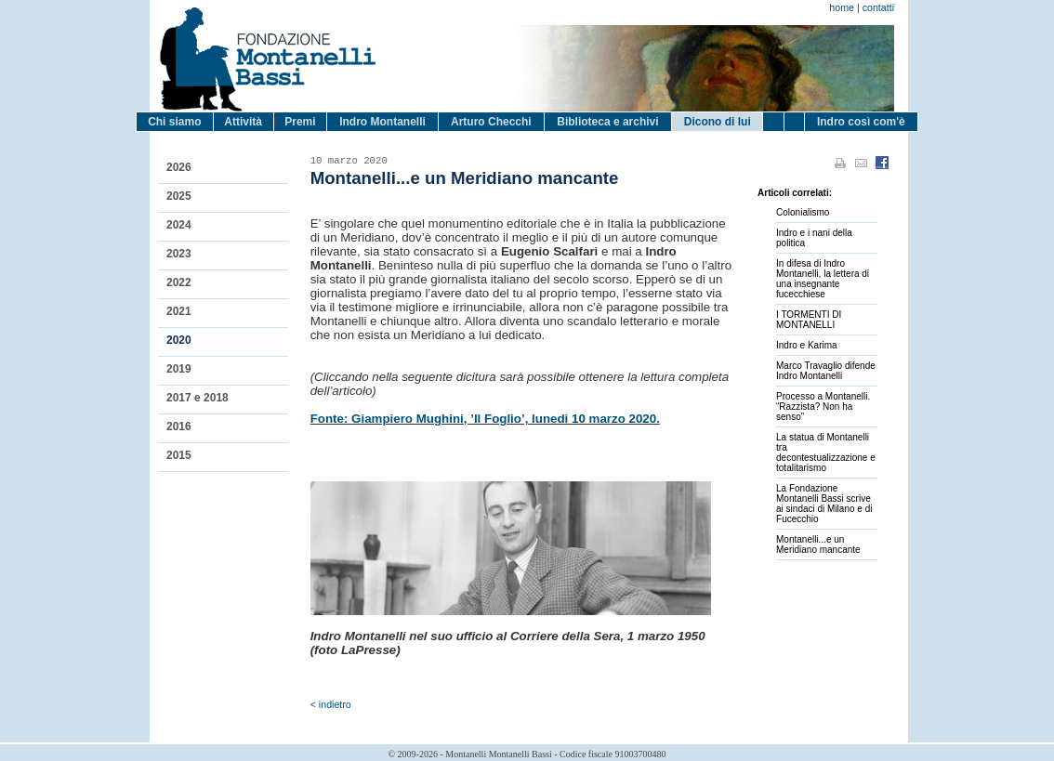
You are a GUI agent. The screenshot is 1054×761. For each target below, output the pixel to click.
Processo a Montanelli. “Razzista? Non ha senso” (823, 406)
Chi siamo (174, 121)
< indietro (330, 704)
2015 (178, 455)
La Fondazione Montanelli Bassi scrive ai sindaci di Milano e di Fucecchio (824, 503)
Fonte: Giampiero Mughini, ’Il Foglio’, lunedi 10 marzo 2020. (485, 419)
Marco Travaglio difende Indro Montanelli (826, 371)
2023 (178, 253)
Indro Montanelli (382, 121)
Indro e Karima (806, 345)
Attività (243, 121)
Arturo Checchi (491, 121)
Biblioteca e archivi (607, 121)
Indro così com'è (861, 121)
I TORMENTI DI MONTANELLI (808, 319)
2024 (178, 224)
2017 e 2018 (197, 397)
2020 (178, 340)
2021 (178, 311)
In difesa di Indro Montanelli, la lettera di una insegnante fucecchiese (822, 278)
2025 (178, 196)
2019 (178, 368)
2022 (178, 282)
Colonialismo (802, 212)
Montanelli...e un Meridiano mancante (818, 544)
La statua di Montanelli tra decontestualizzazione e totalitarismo (826, 452)
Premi (299, 121)
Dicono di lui (717, 121)
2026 (178, 167)
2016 (178, 426)
